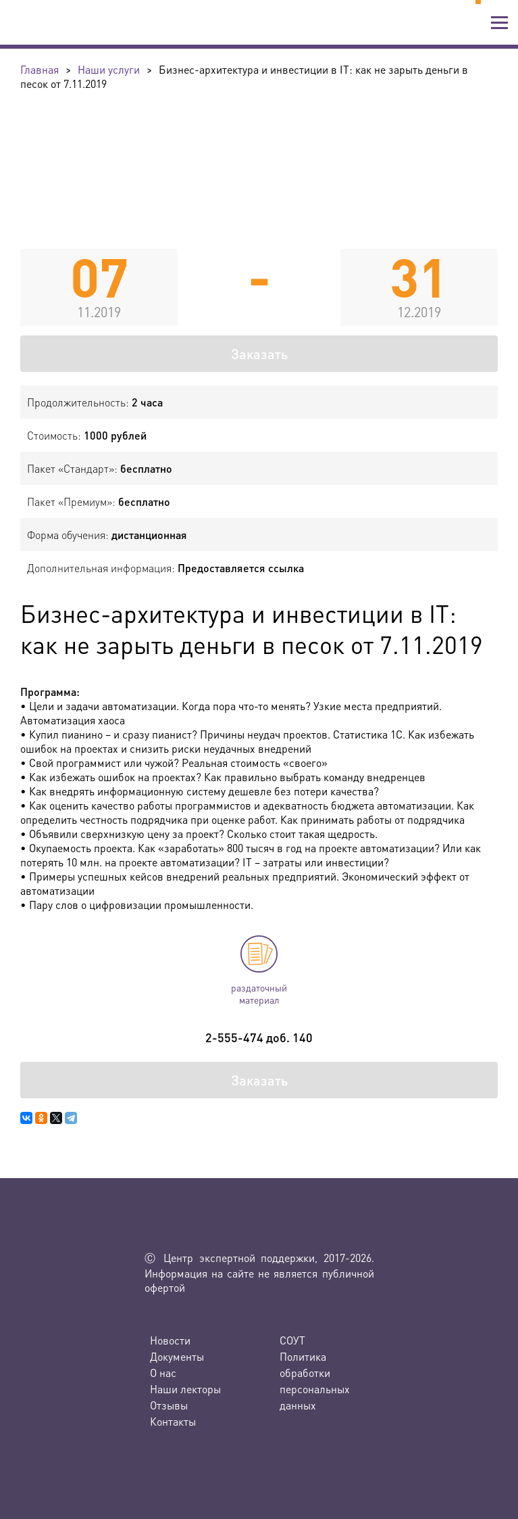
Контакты (173, 1421)
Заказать (259, 354)
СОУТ (292, 1340)
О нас (163, 1372)
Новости (170, 1340)
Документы (177, 1356)
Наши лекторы (185, 1389)
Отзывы (169, 1405)
